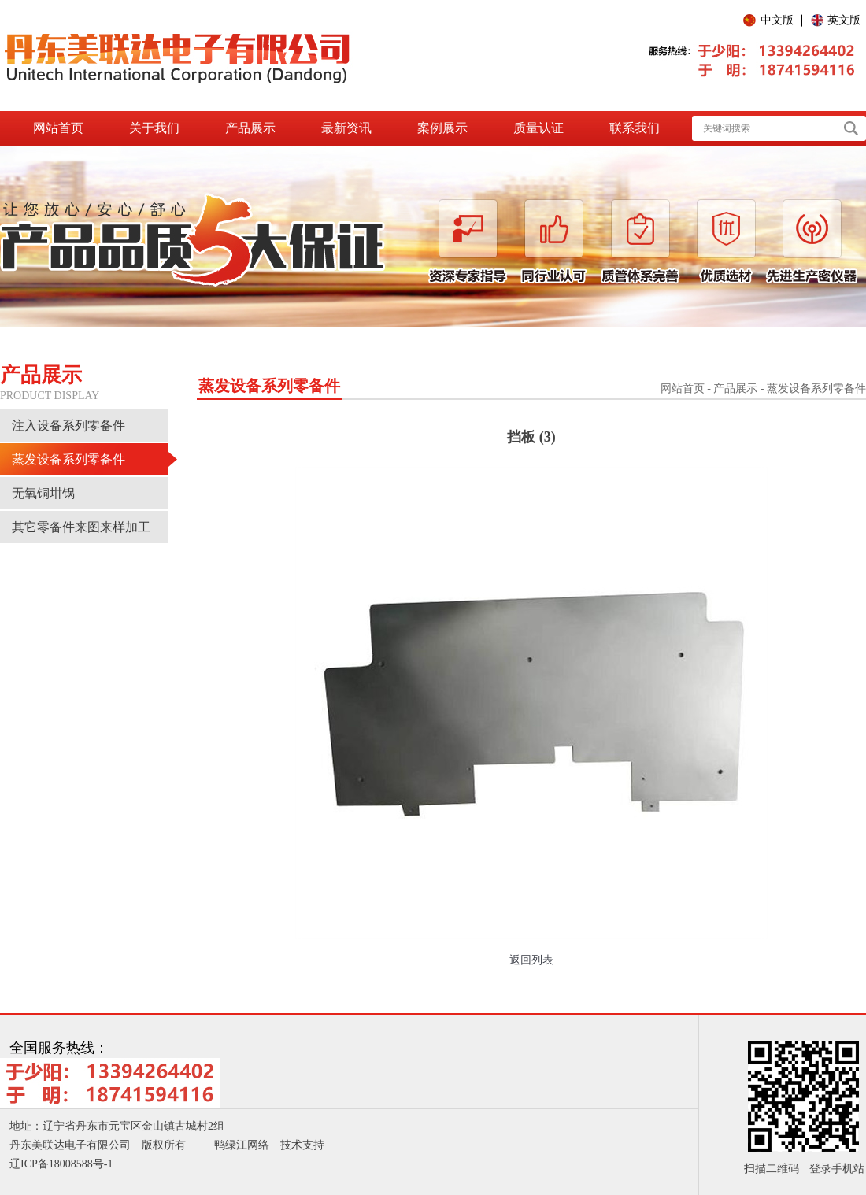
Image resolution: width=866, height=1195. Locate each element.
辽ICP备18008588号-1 (61, 1164)
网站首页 (58, 128)
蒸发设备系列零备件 (68, 459)
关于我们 (154, 128)
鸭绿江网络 (241, 1145)
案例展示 (442, 128)
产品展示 (250, 128)
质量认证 (538, 128)
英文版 (843, 20)
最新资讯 (346, 128)
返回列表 (531, 960)
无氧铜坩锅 (43, 493)
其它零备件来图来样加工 (81, 527)
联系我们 (634, 128)
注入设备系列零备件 (68, 425)
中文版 (777, 20)
